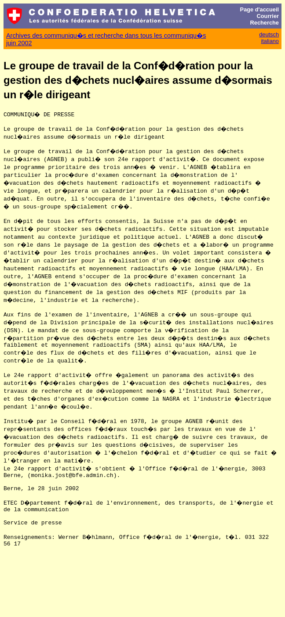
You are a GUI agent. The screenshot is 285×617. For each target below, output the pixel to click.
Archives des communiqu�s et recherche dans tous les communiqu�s (106, 35)
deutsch (269, 34)
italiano (270, 41)
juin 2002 (19, 43)
